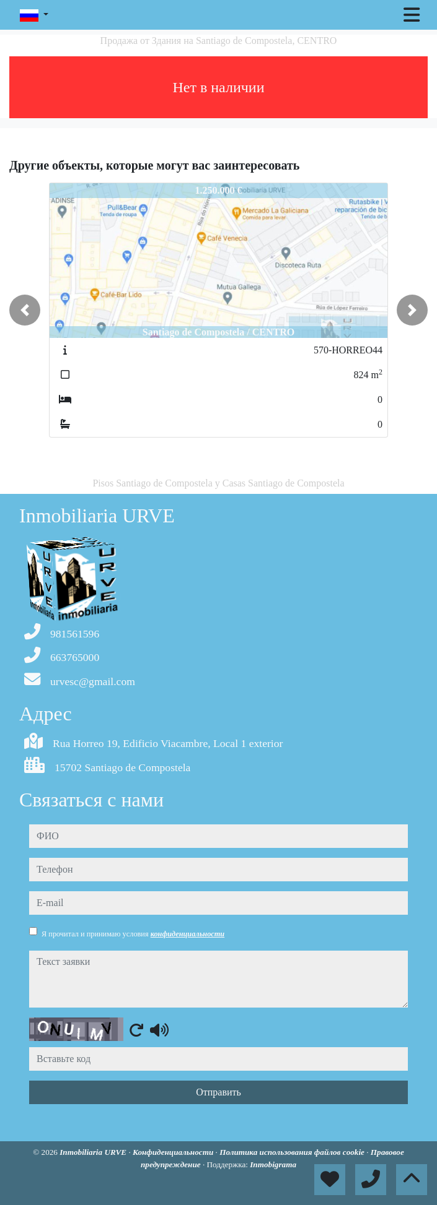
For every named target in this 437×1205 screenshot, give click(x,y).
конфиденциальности (188, 934)
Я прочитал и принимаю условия (133, 934)
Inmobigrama (273, 1164)
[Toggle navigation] (411, 15)
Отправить (218, 1092)
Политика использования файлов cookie (292, 1152)
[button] (24, 310)
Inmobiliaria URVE (94, 1152)
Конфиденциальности (174, 1152)
